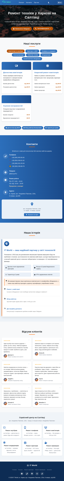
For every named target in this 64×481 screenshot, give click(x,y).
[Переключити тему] (48, 2)
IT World (32, 465)
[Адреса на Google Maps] (5, 192)
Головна (14, 469)
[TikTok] (42, 474)
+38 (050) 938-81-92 (18, 160)
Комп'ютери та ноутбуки (15, 51)
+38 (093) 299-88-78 (18, 166)
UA (59, 2)
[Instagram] (37, 474)
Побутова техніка (33, 55)
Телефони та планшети (49, 51)
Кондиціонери (46, 55)
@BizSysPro (13, 174)
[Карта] (32, 474)
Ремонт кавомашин (40, 469)
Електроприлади (19, 55)
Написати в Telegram (21, 29)
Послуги (21, 2)
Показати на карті (32, 214)
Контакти (29, 2)
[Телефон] (27, 474)
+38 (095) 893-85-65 (18, 157)
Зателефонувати (43, 28)
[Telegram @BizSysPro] (5, 172)
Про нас (36, 2)
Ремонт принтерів (29, 469)
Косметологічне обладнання (32, 58)
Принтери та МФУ (32, 51)
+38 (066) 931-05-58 (18, 163)
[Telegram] (22, 474)
